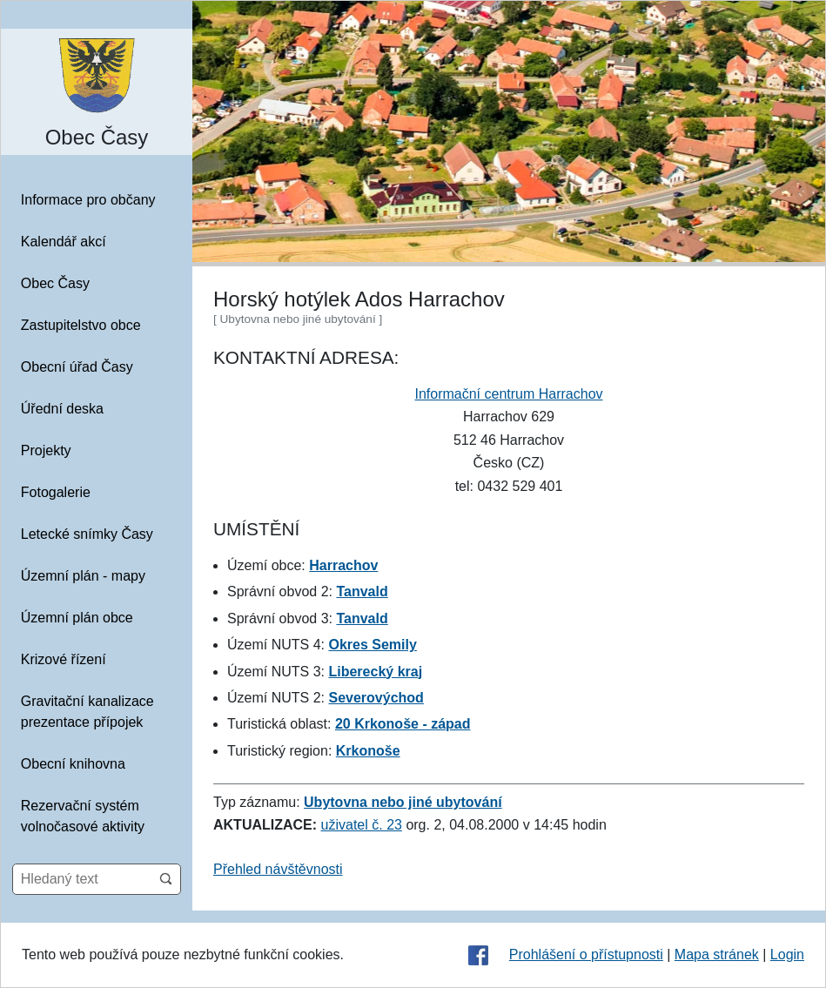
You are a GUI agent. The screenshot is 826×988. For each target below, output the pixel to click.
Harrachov (343, 565)
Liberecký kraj (375, 671)
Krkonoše (368, 750)
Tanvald (361, 591)
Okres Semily (372, 644)
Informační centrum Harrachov (508, 393)
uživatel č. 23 (361, 824)
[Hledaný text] (83, 879)
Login (787, 954)
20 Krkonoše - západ (403, 723)
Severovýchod (375, 697)
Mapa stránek (717, 954)
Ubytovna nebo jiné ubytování (403, 802)
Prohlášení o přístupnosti (586, 954)
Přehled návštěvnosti (278, 869)
